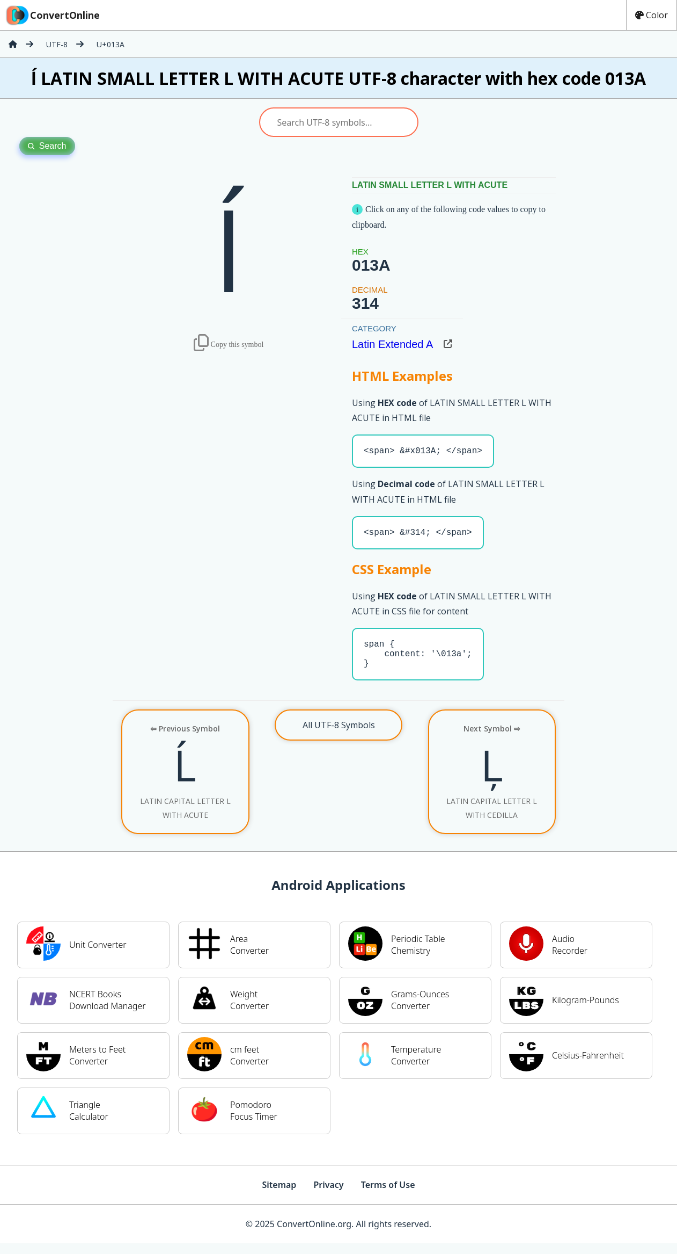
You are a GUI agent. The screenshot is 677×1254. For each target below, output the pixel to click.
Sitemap (279, 1195)
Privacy (328, 1195)
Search (47, 145)
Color (651, 15)
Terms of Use (388, 1195)
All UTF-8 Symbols (339, 736)
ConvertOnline (52, 15)
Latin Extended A (392, 344)
